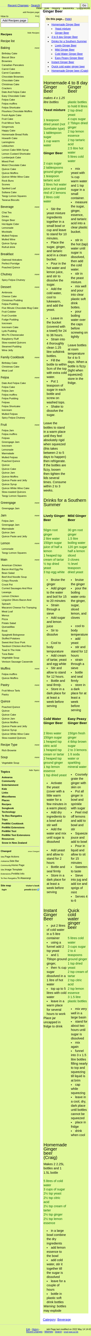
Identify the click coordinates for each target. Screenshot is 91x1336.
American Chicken (12, 565)
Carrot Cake (8, 69)
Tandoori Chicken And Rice (16, 646)
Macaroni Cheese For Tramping (19, 607)
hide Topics (34, 770)
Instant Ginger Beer (63, 62)
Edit (47, 8)
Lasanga (6, 592)
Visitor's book (32, 885)
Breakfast (7, 254)
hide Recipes (33, 33)
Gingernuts (8, 126)
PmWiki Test (9, 831)
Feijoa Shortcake (11, 107)
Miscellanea (9, 796)
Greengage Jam (10, 442)
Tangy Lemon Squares (14, 196)
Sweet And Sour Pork (13, 642)
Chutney (6, 274)
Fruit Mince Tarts (11, 123)
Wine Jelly (7, 350)
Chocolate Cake (10, 80)
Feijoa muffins (9, 103)
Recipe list (8, 41)
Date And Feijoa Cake (14, 92)
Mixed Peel (8, 161)
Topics (5, 771)
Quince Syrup (9, 243)
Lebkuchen (8, 146)
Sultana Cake (9, 192)
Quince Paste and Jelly (14, 480)
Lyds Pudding (9, 331)
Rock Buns (8, 180)
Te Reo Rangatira (12, 816)
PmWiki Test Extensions (16, 835)
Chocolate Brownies (13, 76)
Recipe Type (9, 744)
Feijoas (6, 402)
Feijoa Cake (8, 99)
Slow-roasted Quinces (14, 342)
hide (68, 19)
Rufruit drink (8, 247)
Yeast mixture (63, 28)
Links (5, 792)
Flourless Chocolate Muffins (17, 111)
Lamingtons (8, 142)
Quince (6, 465)
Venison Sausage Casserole (17, 661)
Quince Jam (8, 472)
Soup (4, 757)
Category (49, 1319)
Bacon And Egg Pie (12, 569)
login (4, 889)
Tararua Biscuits (10, 200)
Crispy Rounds (10, 580)
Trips (5, 819)
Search (35, 5)
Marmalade (8, 453)
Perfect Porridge (11, 263)
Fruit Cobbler (9, 311)
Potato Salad (9, 623)
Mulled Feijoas (10, 235)
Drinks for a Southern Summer (69, 41)
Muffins (5, 668)
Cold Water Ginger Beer (69, 53)
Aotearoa (7, 777)
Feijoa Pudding (10, 304)
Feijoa (5, 377)
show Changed (33, 851)
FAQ (37, 16)
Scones (6, 184)
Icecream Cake (10, 327)
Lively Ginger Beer (66, 45)
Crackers (7, 88)
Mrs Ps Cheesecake (13, 335)
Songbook (8, 808)
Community (8, 781)
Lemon (5, 543)
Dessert (6, 287)
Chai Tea (7, 212)
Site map (6, 885)
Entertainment (10, 785)
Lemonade (8, 227)
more (37, 48)
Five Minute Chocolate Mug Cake (20, 308)
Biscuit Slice (8, 57)
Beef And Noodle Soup (14, 577)
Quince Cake (9, 169)
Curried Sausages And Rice (17, 588)
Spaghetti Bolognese (13, 634)
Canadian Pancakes (13, 65)
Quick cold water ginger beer (68, 66)
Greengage (8, 502)
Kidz (4, 789)
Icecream (7, 323)
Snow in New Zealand (14, 842)
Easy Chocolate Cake (14, 96)
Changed (6, 851)
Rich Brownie (9, 750)
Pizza (5, 619)
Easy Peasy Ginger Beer (69, 58)
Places (6, 800)
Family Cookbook (12, 357)
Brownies (7, 61)
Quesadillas (8, 627)
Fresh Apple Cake (11, 115)
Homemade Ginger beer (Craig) (70, 70)
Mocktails (7, 231)
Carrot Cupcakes (11, 72)
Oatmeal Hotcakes (12, 259)
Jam (3, 515)
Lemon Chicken (10, 596)
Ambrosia (7, 292)
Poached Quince (11, 267)
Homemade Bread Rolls (15, 134)
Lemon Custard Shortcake (16, 153)
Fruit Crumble (9, 315)
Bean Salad (8, 573)
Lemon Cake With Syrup (15, 149)
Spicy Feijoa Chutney (13, 280)
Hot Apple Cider (10, 224)
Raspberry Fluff (10, 339)
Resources (8, 839)
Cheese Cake (9, 296)
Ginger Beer (8, 220)
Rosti (4, 630)
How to (4, 16)
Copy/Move (83, 8)
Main (4, 559)
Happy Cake (8, 130)
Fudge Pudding (10, 319)
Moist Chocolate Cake (14, 165)
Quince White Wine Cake (15, 176)
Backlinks (68, 8)
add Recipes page (31, 12)
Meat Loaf (7, 370)
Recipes (6, 34)
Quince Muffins (10, 173)
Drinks (5, 216)
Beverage (7, 207)
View (39, 8)
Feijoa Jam (8, 390)
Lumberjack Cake (11, 157)
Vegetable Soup (10, 657)
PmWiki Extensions (13, 827)
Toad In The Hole (11, 650)
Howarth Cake (9, 138)
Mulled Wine (8, 239)
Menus (5, 615)
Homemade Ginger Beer (66, 24)
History (56, 8)
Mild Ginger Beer (65, 49)
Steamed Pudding (11, 346)
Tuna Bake (8, 654)
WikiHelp (48, 1332)
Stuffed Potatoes (11, 638)
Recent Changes (18, 5)
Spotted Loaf (9, 188)
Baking (5, 47)
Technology (8, 812)
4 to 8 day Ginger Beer (65, 37)
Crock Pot (7, 584)
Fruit (4, 424)
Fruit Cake (7, 119)
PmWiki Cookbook (12, 823)
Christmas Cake (10, 84)
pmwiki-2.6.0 (30, 889)
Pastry (5, 685)
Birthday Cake (9, 53)
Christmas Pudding (12, 300)
